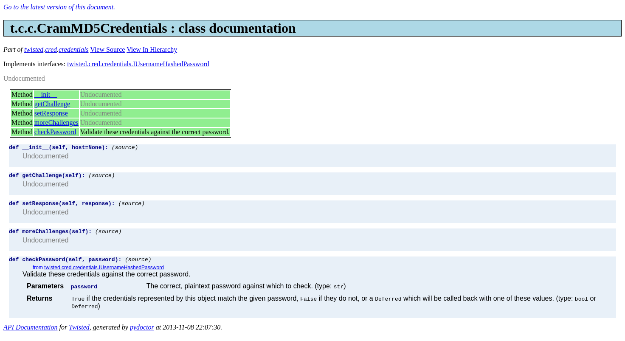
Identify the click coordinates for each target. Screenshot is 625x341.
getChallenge (52, 103)
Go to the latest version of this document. (59, 7)
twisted (33, 49)
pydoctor (142, 333)
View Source (107, 49)
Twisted (79, 333)
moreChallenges (56, 122)
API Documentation (30, 333)
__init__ (45, 94)
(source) (125, 148)
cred (51, 49)
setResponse (51, 113)
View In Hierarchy (152, 49)
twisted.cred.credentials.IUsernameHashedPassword (138, 64)
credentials (74, 49)
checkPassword (55, 131)
